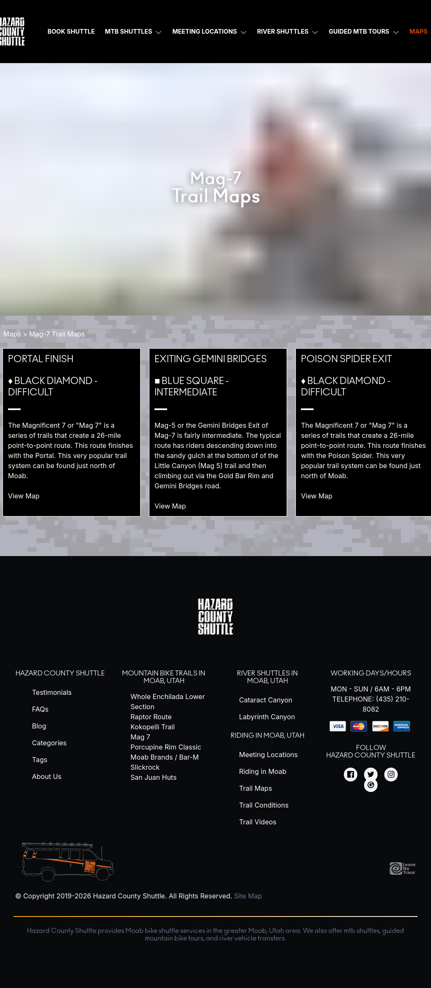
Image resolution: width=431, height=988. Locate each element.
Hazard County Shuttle (60, 673)
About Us (46, 776)
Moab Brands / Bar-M (164, 757)
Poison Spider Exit (346, 359)
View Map (29, 496)
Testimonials (52, 692)
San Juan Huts (153, 777)
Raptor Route (151, 717)
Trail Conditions (264, 805)
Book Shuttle (71, 31)
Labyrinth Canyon (267, 717)
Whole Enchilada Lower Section (167, 701)
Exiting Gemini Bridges (210, 359)
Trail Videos (258, 822)
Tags (39, 759)
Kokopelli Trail (152, 727)
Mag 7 (140, 737)
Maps (12, 334)
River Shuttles (283, 31)
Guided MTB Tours (359, 31)
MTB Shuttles (128, 31)
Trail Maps (255, 788)
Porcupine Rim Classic (165, 747)
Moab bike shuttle (152, 930)
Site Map (248, 896)
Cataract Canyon (265, 700)
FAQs (40, 709)
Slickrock (145, 767)
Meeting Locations (204, 31)
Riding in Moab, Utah (267, 735)
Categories (49, 743)
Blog (39, 726)
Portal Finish (41, 359)
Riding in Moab (262, 771)
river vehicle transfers (252, 938)
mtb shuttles (362, 930)
